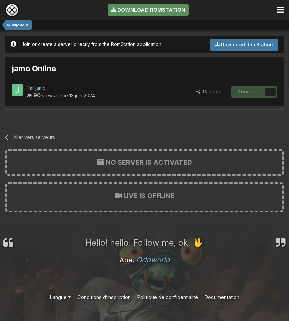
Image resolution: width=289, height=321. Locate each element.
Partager (209, 91)
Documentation (221, 297)
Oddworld (153, 259)
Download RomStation (148, 10)
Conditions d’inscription (104, 297)
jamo (40, 88)
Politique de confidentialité (167, 297)
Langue (60, 297)
